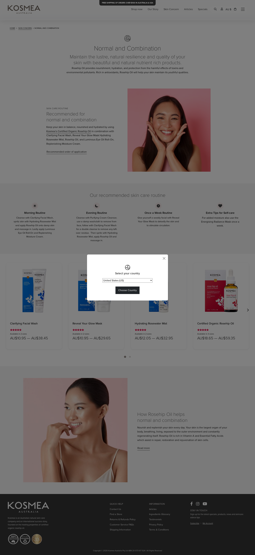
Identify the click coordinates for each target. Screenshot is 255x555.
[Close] (164, 258)
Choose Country (127, 290)
